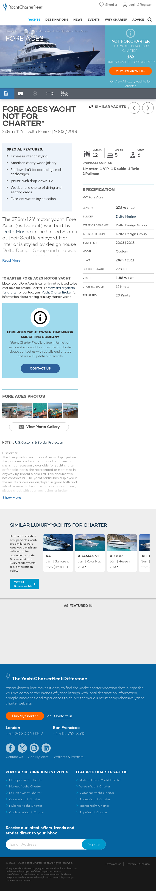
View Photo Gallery (43, 426)
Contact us (68, 716)
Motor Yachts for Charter (55, 31)
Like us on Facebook (10, 748)
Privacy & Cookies (138, 864)
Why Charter (116, 20)
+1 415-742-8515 (69, 733)
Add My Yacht (38, 757)
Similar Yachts (110, 106)
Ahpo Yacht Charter (93, 812)
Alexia (148, 556)
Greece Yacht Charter (24, 799)
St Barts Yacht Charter (25, 793)
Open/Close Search (150, 19)
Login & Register (140, 4)
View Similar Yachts (130, 71)
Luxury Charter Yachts (20, 31)
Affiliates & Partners (68, 757)
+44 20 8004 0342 (24, 733)
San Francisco (66, 727)
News (78, 20)
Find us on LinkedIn (46, 748)
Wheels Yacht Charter (94, 786)
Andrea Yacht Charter (94, 799)
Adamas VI (88, 556)
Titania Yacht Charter (94, 806)
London (13, 727)
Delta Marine (16, 231)
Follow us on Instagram (34, 748)
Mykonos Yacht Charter (25, 806)
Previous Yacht (134, 108)
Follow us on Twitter (22, 748)
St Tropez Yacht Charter (26, 780)
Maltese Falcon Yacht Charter (100, 780)
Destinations (56, 20)
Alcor (116, 556)
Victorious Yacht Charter (96, 793)
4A (48, 556)
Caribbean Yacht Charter (27, 812)
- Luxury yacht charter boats (22, 8)
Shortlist (111, 4)
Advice (138, 20)
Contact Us (40, 368)
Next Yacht (148, 108)
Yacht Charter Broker (57, 292)
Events (94, 20)
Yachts (34, 20)
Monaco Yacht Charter (25, 786)
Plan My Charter (27, 715)
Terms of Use (113, 864)
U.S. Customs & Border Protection (39, 442)
